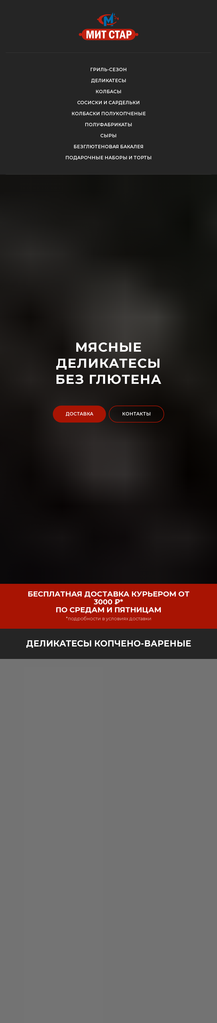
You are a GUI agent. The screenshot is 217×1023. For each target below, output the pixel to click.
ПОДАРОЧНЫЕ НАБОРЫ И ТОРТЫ (108, 157)
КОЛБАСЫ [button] (108, 91)
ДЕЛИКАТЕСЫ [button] (108, 80)
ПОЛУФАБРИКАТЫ (108, 124)
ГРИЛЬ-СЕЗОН (108, 69)
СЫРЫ (108, 135)
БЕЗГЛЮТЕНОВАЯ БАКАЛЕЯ (108, 146)
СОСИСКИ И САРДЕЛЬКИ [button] (108, 102)
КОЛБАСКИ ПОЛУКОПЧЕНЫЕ (108, 113)
